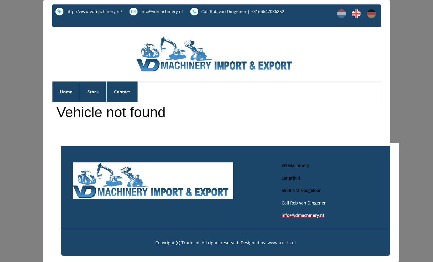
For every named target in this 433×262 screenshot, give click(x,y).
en (356, 13)
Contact (122, 92)
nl (341, 13)
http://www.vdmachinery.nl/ (88, 11)
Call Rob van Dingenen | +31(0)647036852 (237, 11)
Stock (93, 92)
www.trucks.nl (282, 242)
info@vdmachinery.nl (156, 11)
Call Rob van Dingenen (304, 203)
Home (66, 92)
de (371, 13)
